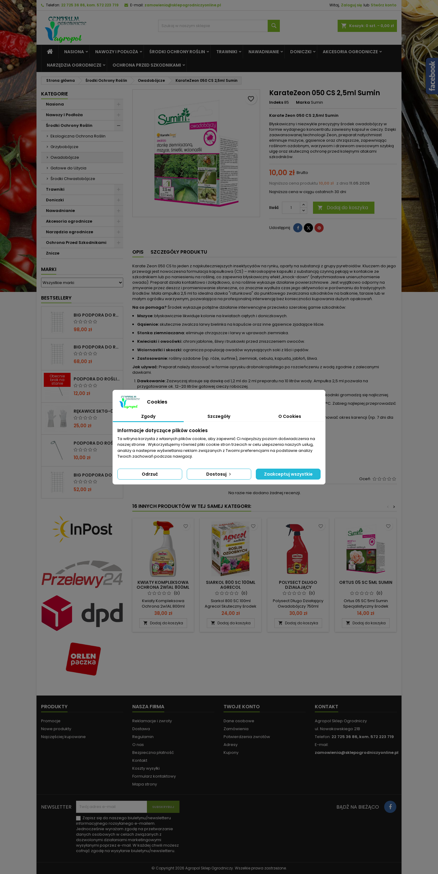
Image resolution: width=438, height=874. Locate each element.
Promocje (51, 721)
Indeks (276, 102)
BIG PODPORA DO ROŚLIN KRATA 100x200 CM (97, 315)
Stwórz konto (383, 5)
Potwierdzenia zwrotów (247, 737)
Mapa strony (144, 784)
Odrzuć (150, 474)
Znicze (52, 253)
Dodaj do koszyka (343, 207)
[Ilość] (291, 208)
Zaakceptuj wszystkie (288, 474)
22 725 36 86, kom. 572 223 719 (90, 5)
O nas (138, 744)
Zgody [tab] (148, 416)
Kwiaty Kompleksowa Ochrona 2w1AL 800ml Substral (163, 587)
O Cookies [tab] (289, 416)
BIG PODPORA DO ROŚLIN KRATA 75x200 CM (97, 347)
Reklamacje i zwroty (152, 721)
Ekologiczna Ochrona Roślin (78, 136)
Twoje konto (242, 706)
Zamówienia (236, 729)
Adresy (231, 744)
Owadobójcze (64, 157)
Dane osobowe (239, 721)
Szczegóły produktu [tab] (179, 251)
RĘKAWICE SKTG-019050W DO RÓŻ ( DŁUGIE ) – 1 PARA (97, 411)
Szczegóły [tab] (218, 416)
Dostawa (141, 729)
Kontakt (139, 760)
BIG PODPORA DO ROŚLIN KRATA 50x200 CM (97, 475)
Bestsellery (56, 297)
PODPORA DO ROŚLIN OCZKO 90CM (97, 443)
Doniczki (300, 52)
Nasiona (74, 52)
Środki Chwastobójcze (72, 179)
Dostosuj (219, 474)
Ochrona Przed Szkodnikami (147, 65)
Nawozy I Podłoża (116, 52)
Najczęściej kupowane (63, 737)
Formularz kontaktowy (154, 776)
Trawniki (226, 52)
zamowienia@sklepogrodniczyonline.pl (182, 5)
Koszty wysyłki (146, 768)
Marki (48, 269)
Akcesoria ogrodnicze (350, 52)
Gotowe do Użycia (68, 168)
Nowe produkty (56, 729)
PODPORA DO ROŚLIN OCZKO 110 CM (97, 378)
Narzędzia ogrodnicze (74, 65)
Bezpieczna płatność (153, 752)
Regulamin (143, 737)
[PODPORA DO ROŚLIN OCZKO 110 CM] (57, 380)
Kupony (231, 752)
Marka (303, 102)
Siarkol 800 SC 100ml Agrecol (230, 584)
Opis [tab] (138, 251)
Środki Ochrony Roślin (177, 52)
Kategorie (54, 93)
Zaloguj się (351, 5)
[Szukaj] (219, 26)
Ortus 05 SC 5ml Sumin (365, 582)
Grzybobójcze (64, 147)
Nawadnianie (264, 52)
